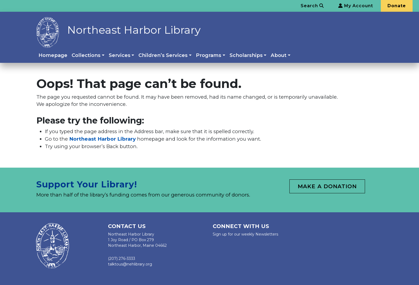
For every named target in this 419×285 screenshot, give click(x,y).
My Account (355, 5)
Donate (396, 5)
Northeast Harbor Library (134, 29)
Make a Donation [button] (327, 186)
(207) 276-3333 (121, 258)
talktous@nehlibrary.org (130, 264)
